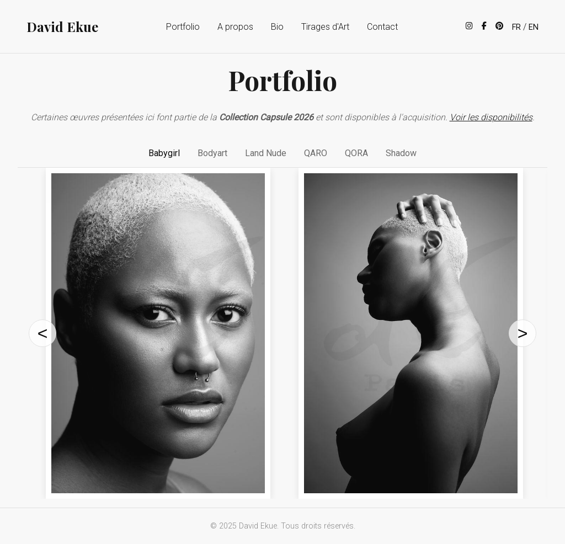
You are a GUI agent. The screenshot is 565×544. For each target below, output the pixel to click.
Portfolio (183, 27)
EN (534, 27)
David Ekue (62, 26)
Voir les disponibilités (491, 117)
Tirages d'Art (325, 27)
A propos (235, 27)
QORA (356, 153)
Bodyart (212, 153)
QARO (315, 153)
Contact (382, 27)
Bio (277, 27)
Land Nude (265, 153)
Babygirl (164, 153)
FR (516, 27)
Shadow (401, 153)
